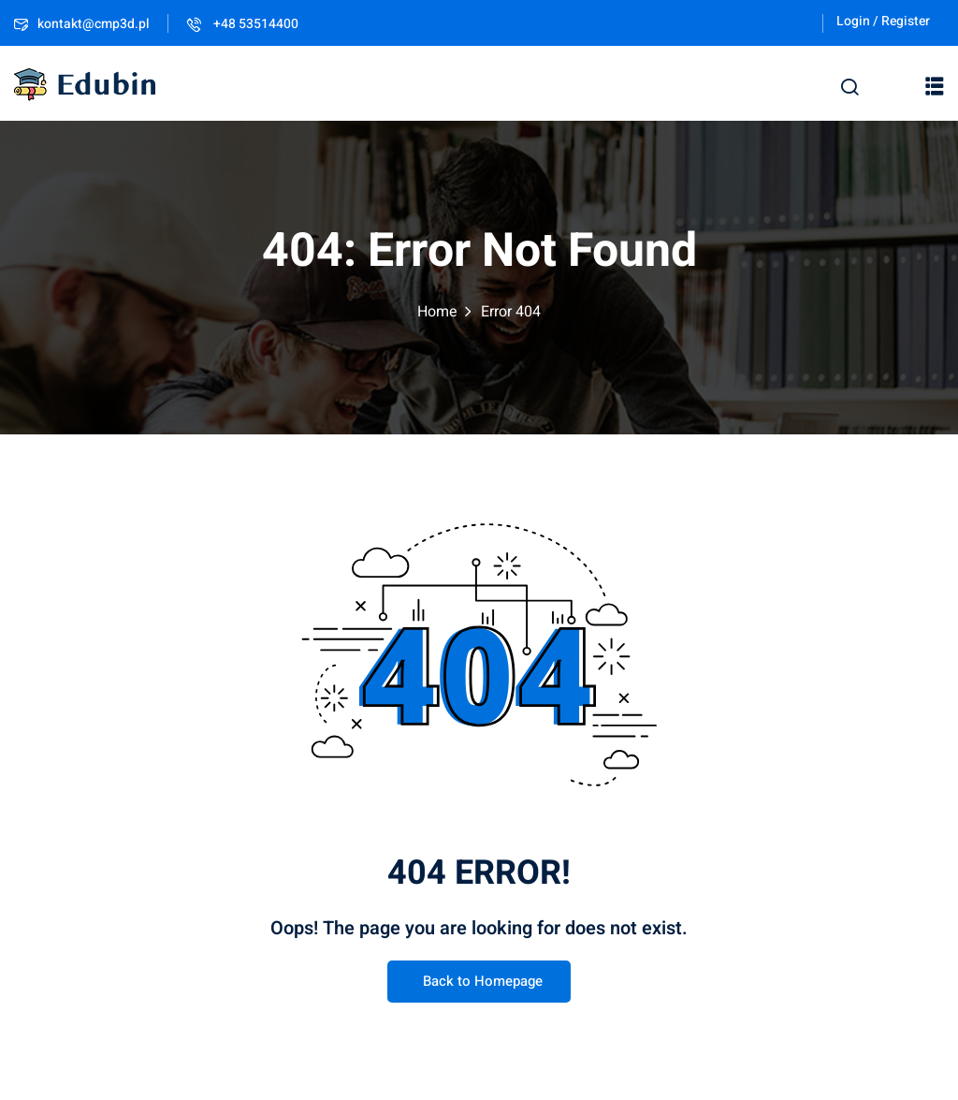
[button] (934, 85)
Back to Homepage (479, 982)
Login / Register (883, 21)
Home (437, 312)
